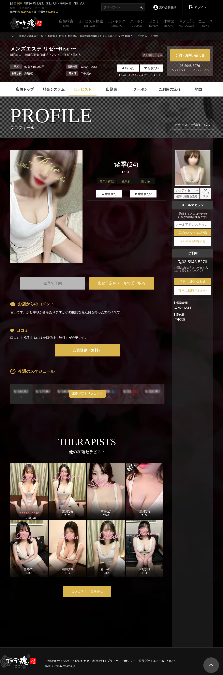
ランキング (116, 23)
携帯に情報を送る (186, 196)
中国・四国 (72, 3)
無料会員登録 (164, 4)
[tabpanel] (46, 206)
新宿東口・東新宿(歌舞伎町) (28, 54)
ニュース (205, 23)
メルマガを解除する (192, 241)
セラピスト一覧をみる (87, 591)
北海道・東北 (43, 3)
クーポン (137, 23)
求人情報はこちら (152, 55)
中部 (32, 3)
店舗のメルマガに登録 (192, 232)
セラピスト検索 (90, 23)
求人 (82, 3)
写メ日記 (186, 23)
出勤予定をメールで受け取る (121, 283)
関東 (19, 3)
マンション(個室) (59, 54)
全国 (13, 3)
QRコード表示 (205, 193)
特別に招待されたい (192, 290)
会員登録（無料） (87, 350)
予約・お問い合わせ (190, 55)
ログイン (197, 4)
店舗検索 (66, 23)
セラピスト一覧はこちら (192, 125)
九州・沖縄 (59, 3)
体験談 (168, 23)
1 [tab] (46, 269)
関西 (26, 3)
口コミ (153, 23)
